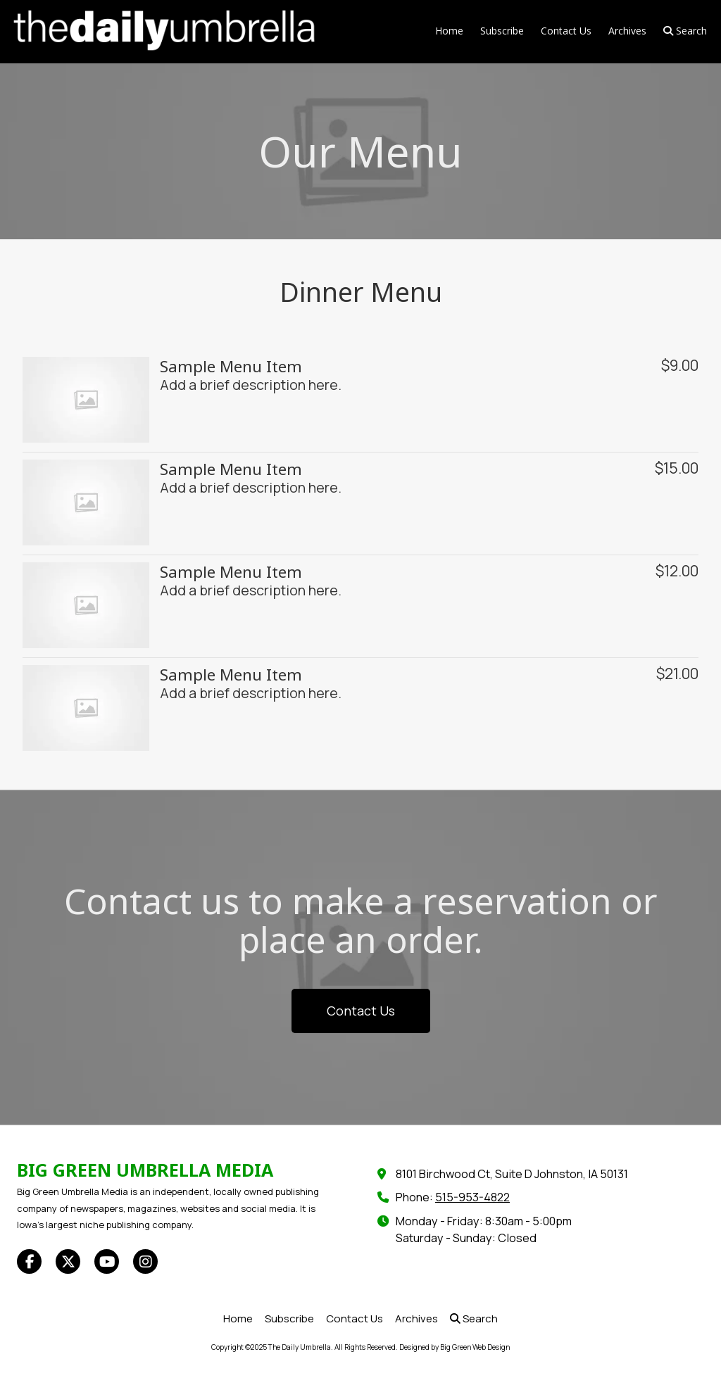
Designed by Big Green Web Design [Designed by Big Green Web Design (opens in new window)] (454, 1347)
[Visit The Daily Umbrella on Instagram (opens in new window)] (145, 1261)
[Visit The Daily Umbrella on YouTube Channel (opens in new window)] (106, 1261)
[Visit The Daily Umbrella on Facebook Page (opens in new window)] (29, 1261)
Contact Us (361, 1010)
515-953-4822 (472, 1197)
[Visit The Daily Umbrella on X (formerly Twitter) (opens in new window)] (68, 1261)
